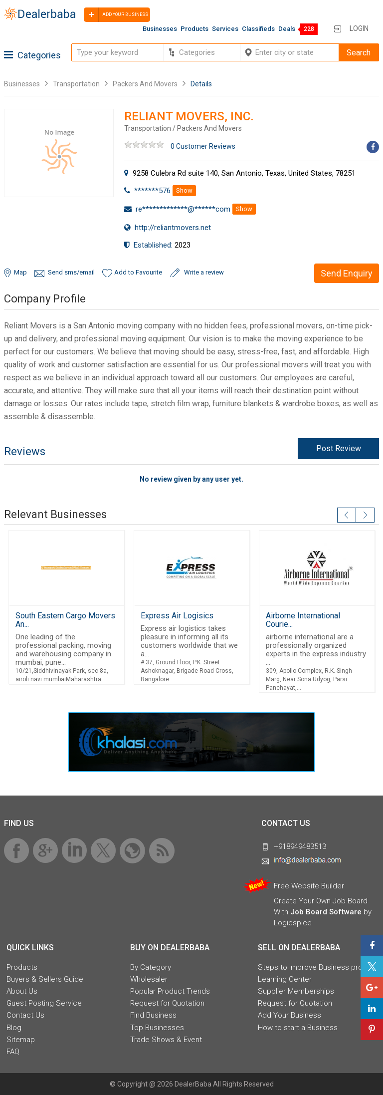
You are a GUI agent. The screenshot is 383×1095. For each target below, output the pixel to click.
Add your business (116, 14)
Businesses (160, 28)
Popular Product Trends (170, 991)
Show (184, 190)
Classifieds (258, 28)
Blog (13, 1027)
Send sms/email (71, 272)
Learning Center (285, 979)
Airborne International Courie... (303, 620)
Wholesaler (149, 979)
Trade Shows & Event (166, 1039)
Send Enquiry (347, 273)
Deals (286, 28)
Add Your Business (289, 1015)
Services (225, 28)
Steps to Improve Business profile (315, 967)
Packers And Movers (145, 84)
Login (359, 28)
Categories (32, 55)
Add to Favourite (138, 272)
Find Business (153, 1015)
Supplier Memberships (296, 991)
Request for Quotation (167, 1003)
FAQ (12, 1051)
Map (20, 272)
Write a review (204, 272)
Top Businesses (157, 1027)
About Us (21, 991)
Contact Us (25, 1015)
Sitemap (20, 1039)
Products (194, 28)
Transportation (76, 84)
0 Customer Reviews (203, 146)
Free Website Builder (309, 885)
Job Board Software (326, 911)
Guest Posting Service (44, 1003)
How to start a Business (298, 1027)
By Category (150, 967)
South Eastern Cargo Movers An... (65, 620)
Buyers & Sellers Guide (44, 979)
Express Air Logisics (177, 615)
